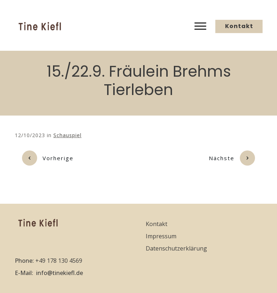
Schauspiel (67, 135)
